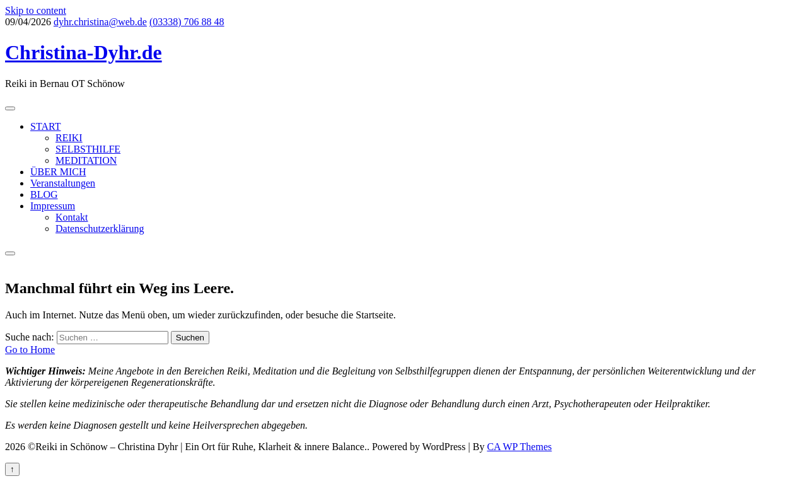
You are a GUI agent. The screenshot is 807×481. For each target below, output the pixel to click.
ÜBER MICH (58, 171)
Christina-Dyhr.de (83, 52)
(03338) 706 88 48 (186, 21)
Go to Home (30, 349)
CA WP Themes (519, 446)
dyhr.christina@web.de (100, 21)
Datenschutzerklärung (99, 228)
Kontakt (71, 217)
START (45, 126)
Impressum (52, 205)
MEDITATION (86, 160)
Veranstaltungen (62, 183)
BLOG (44, 194)
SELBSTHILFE (87, 149)
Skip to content (35, 10)
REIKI (69, 137)
